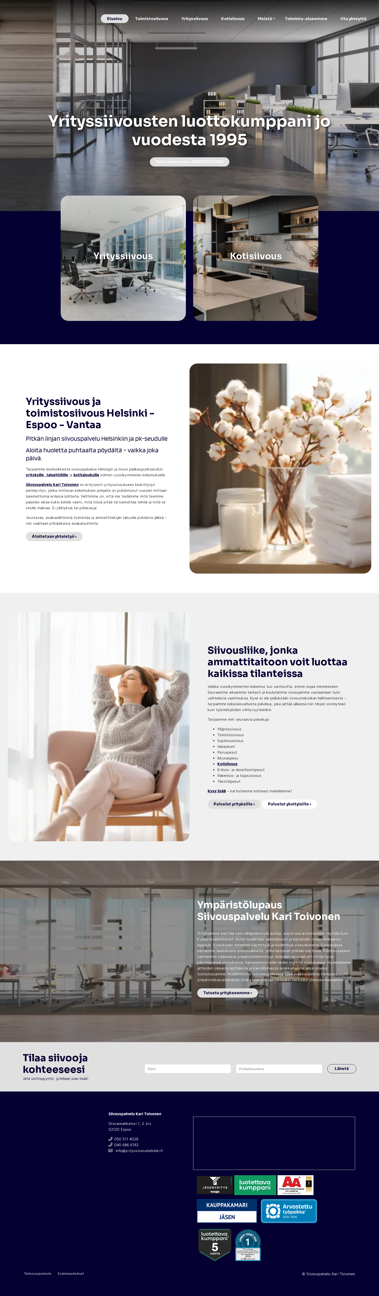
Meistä (265, 18)
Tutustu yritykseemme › (227, 992)
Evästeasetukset (71, 1273)
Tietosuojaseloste (37, 1273)
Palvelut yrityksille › (234, 804)
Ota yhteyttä (353, 18)
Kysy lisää (217, 791)
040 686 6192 (123, 1145)
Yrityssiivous (195, 18)
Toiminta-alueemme (306, 18)
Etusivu (114, 18)
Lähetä (342, 1068)
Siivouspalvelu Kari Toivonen (52, 484)
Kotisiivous (233, 18)
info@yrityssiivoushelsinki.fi (136, 1150)
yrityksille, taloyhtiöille (47, 475)
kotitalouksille (86, 475)
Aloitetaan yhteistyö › (54, 536)
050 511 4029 (123, 1139)
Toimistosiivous (151, 18)
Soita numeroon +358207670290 (189, 161)
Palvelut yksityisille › (289, 804)
